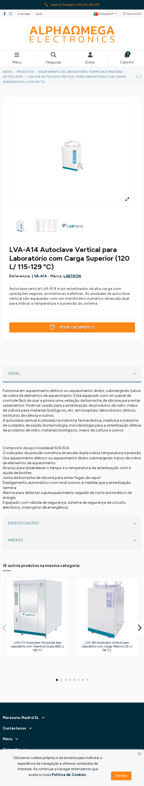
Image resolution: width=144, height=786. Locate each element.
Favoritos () (132, 13)
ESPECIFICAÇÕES (72, 523)
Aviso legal (24, 13)
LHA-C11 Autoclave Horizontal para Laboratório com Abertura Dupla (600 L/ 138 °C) (37, 646)
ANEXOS (72, 540)
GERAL (72, 374)
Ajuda (38, 13)
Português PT (106, 13)
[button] (57, 680)
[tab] (72, 374)
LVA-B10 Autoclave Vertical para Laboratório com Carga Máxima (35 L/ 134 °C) (106, 646)
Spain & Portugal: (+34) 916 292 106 (72, 5)
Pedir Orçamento (72, 327)
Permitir (121, 776)
